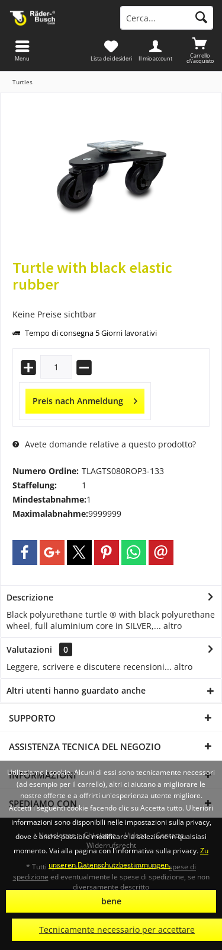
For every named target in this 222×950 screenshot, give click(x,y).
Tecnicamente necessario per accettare (117, 929)
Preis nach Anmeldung (85, 399)
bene (111, 901)
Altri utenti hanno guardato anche (76, 690)
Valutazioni (29, 649)
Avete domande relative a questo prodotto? (104, 444)
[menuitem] (200, 50)
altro (171, 625)
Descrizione (30, 597)
